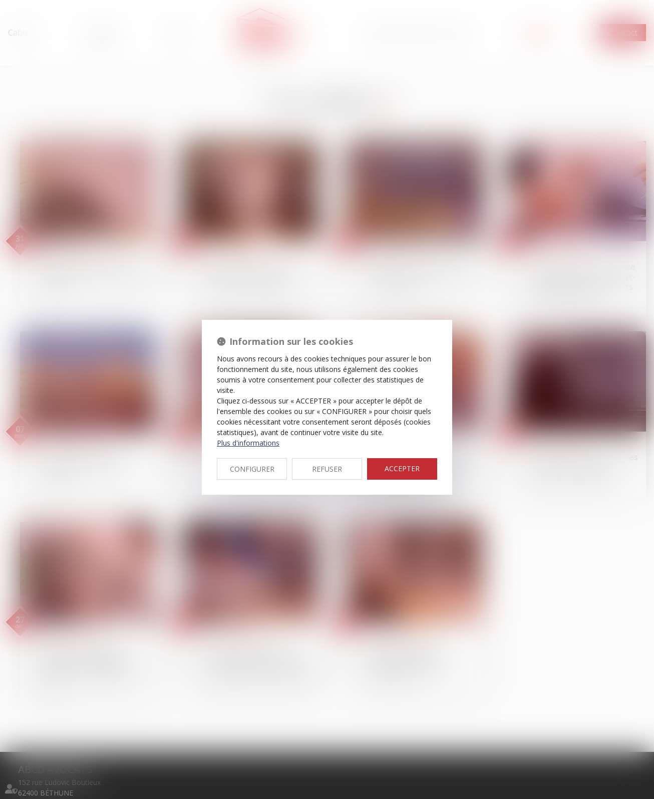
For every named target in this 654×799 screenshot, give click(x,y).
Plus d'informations (248, 443)
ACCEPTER (402, 468)
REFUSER (327, 469)
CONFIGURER (252, 469)
